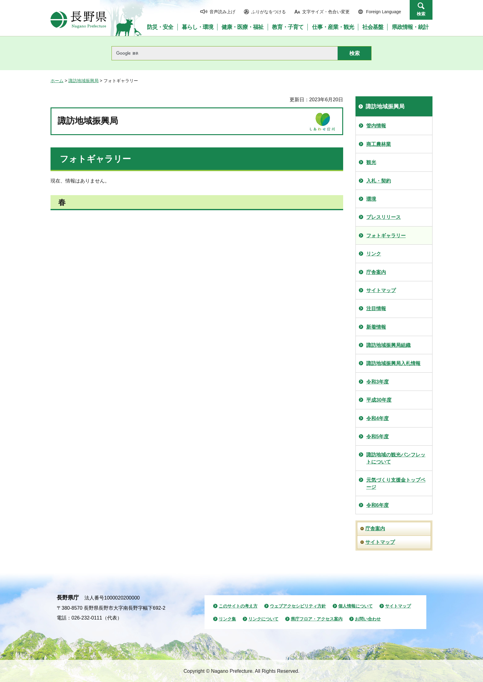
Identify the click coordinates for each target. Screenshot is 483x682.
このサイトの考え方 (238, 606)
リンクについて (263, 618)
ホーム (57, 80)
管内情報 (376, 125)
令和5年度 (377, 436)
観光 (371, 162)
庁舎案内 (376, 272)
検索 (421, 13)
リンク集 (227, 618)
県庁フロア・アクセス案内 (317, 618)
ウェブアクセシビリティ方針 (298, 606)
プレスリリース (383, 217)
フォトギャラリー (386, 235)
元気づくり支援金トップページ (395, 483)
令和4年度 (377, 418)
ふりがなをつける (268, 11)
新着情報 (376, 327)
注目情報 (376, 308)
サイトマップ (381, 290)
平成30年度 (379, 400)
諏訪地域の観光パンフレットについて (395, 458)
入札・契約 (378, 180)
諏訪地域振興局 (83, 80)
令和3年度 (377, 381)
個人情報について (355, 606)
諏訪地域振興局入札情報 (393, 363)
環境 (371, 199)
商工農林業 (378, 144)
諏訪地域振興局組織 (388, 345)
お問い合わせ (368, 618)
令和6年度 (377, 505)
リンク (373, 253)
